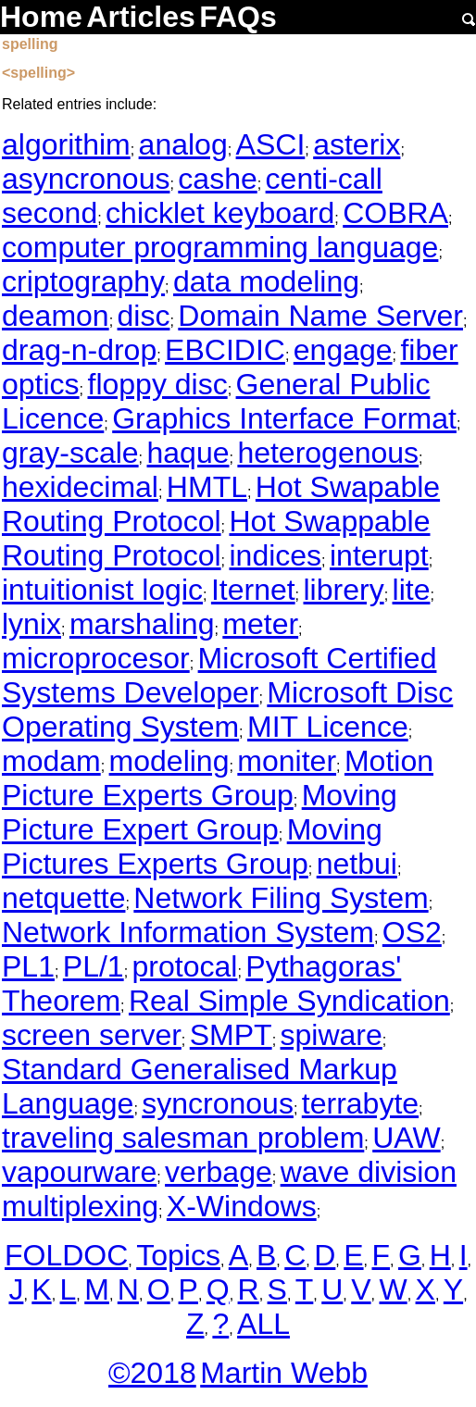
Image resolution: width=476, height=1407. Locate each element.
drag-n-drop (79, 350)
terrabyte (360, 1103)
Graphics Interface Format (284, 418)
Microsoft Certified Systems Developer (219, 675)
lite (412, 589)
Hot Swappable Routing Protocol (216, 538)
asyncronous (85, 178)
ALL (263, 1323)
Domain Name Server (320, 315)
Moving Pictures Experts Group (192, 846)
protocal (185, 966)
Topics (178, 1255)
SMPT (231, 1035)
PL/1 (93, 966)
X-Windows (242, 1206)
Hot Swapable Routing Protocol (221, 504)
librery (344, 589)
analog (183, 144)
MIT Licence (327, 726)
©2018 (152, 1372)
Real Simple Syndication (289, 1000)
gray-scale (70, 452)
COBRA (395, 213)
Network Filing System (280, 898)
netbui (357, 863)
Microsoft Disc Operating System (227, 709)
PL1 (28, 966)
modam (51, 761)
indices (275, 555)
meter (260, 624)
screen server (92, 1035)
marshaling (142, 624)
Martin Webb (284, 1372)
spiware (331, 1035)
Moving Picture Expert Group (199, 812)
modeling (169, 761)
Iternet (253, 589)
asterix (356, 144)
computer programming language (220, 247)
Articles (140, 16)
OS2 (412, 932)
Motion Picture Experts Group (217, 778)
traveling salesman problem (183, 1137)
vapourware (79, 1172)
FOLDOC (66, 1255)
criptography (83, 281)
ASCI (271, 144)
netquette (63, 898)
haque (188, 452)
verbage (218, 1172)
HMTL (207, 487)
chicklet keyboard (220, 213)
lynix (31, 624)
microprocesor (96, 658)
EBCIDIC (225, 350)
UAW (406, 1137)
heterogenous (328, 452)
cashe (217, 178)
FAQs (238, 16)
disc (144, 315)
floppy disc (157, 384)
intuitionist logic (102, 589)
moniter (286, 761)
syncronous (218, 1103)
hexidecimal (80, 487)
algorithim (66, 144)
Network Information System (188, 932)
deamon (55, 315)
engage (343, 350)
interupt (379, 555)
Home (41, 16)
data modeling (266, 281)
